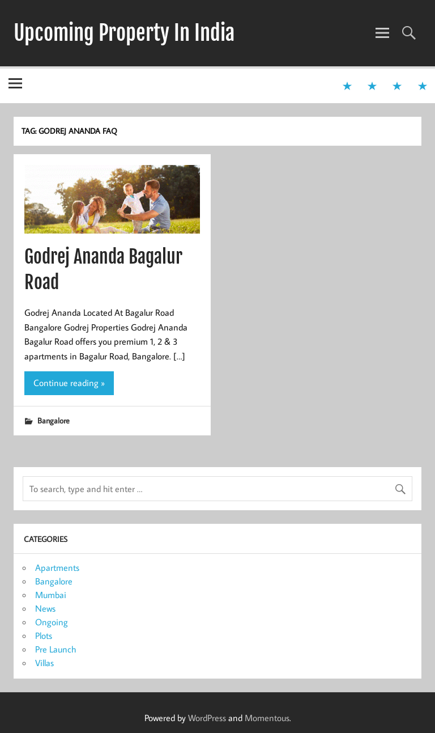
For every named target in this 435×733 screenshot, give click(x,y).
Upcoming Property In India (124, 33)
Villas (44, 662)
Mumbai (50, 594)
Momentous (267, 717)
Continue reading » (69, 382)
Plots (43, 635)
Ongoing (51, 622)
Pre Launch (55, 649)
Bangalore (53, 420)
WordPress (207, 717)
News (45, 608)
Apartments (57, 567)
